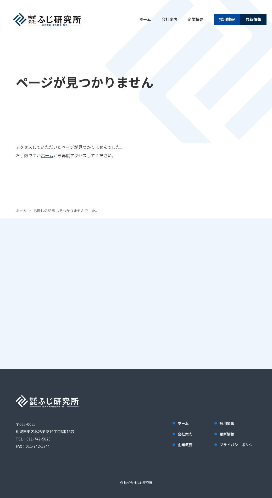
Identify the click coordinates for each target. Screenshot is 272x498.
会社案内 (169, 19)
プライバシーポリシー (238, 444)
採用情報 (227, 19)
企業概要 (195, 19)
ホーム (145, 19)
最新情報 (253, 19)
